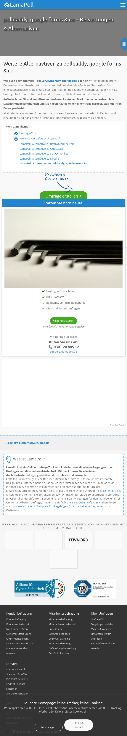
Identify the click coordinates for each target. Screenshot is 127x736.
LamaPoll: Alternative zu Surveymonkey (44, 153)
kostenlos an (110, 490)
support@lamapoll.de (63, 351)
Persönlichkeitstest (59, 653)
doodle (72, 80)
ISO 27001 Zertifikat (17, 679)
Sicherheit (11, 688)
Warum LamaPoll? (16, 669)
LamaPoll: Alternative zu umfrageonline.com (47, 144)
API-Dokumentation (17, 693)
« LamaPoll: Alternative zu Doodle (27, 443)
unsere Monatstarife (79, 502)
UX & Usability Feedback (19, 643)
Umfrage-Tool (27, 133)
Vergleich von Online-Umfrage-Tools (40, 138)
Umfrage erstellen (62, 196)
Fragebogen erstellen (102, 624)
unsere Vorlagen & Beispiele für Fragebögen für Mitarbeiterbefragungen (58, 506)
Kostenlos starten (63, 320)
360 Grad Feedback (59, 633)
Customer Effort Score (18, 633)
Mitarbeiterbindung (59, 643)
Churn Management (17, 638)
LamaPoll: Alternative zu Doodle (39, 158)
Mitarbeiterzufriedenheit (62, 624)
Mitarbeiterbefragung (61, 619)
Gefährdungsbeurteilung (62, 648)
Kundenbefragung (16, 619)
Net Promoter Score (17, 629)
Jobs (8, 703)
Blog (8, 698)
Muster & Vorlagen (101, 629)
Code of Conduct (15, 684)
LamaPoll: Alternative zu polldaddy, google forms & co (54, 163)
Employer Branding (59, 638)
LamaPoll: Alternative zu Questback (41, 148)
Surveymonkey (51, 80)
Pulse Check (55, 629)
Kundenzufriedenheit (18, 624)
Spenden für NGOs (16, 674)
